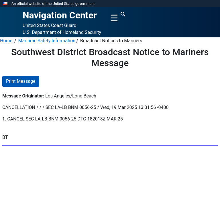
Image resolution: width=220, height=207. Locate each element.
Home (6, 40)
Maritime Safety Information (47, 40)
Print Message (21, 81)
